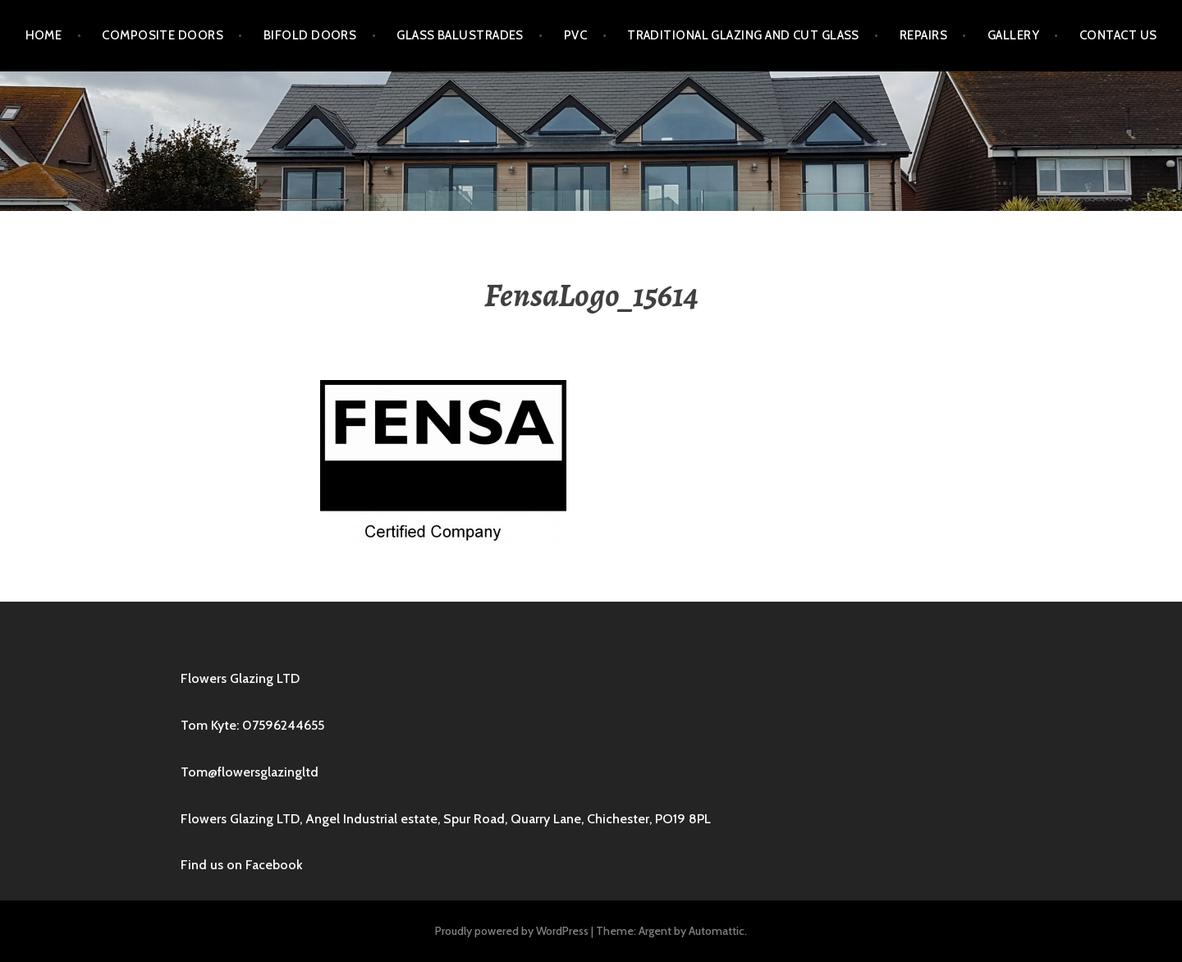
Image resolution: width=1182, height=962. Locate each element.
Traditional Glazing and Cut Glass (743, 35)
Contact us (1118, 35)
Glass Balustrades (460, 35)
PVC (575, 35)
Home (43, 35)
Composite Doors (162, 35)
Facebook (274, 865)
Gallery (1013, 35)
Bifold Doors (309, 35)
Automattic (716, 930)
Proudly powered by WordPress (512, 930)
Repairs (923, 35)
